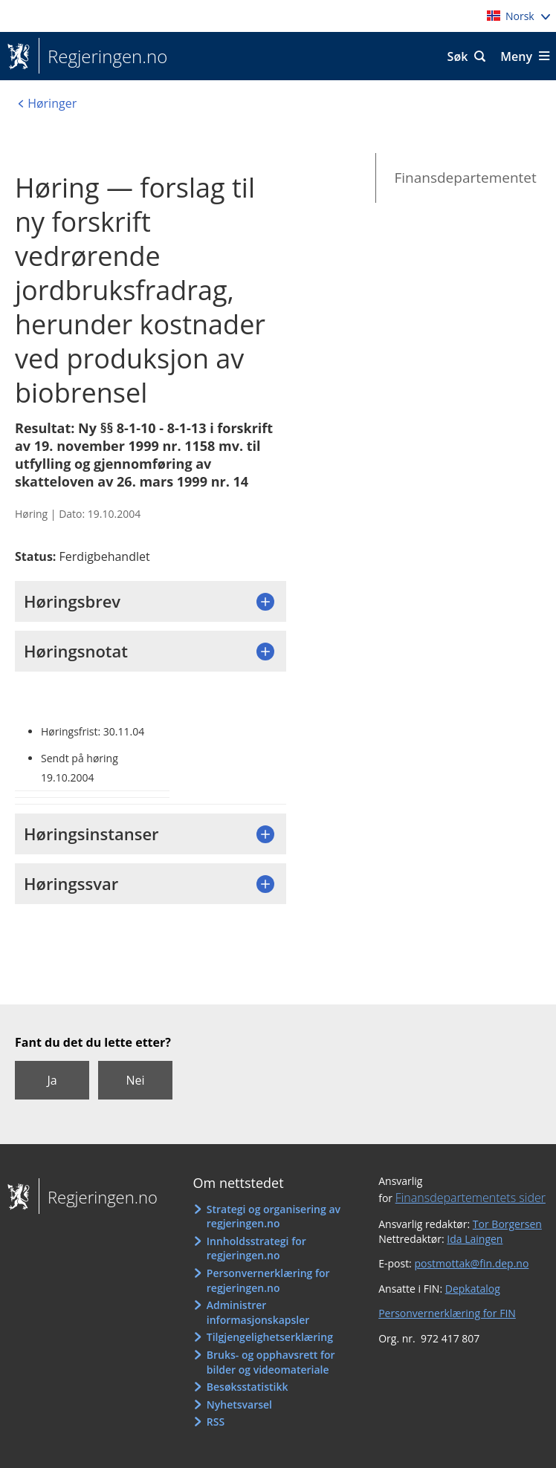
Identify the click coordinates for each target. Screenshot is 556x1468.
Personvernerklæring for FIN (447, 1313)
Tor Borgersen (507, 1224)
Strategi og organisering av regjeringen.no (273, 1216)
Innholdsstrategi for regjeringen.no (256, 1248)
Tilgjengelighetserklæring (270, 1337)
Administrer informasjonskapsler (258, 1312)
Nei (135, 1080)
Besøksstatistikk (247, 1387)
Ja (51, 1080)
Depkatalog (472, 1289)
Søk (457, 56)
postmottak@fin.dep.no (471, 1263)
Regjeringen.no (103, 56)
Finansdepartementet (465, 177)
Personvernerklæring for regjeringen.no (268, 1280)
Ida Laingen (474, 1239)
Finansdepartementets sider (470, 1197)
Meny (516, 56)
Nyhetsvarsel (239, 1404)
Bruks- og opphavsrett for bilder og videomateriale (271, 1362)
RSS (215, 1422)
